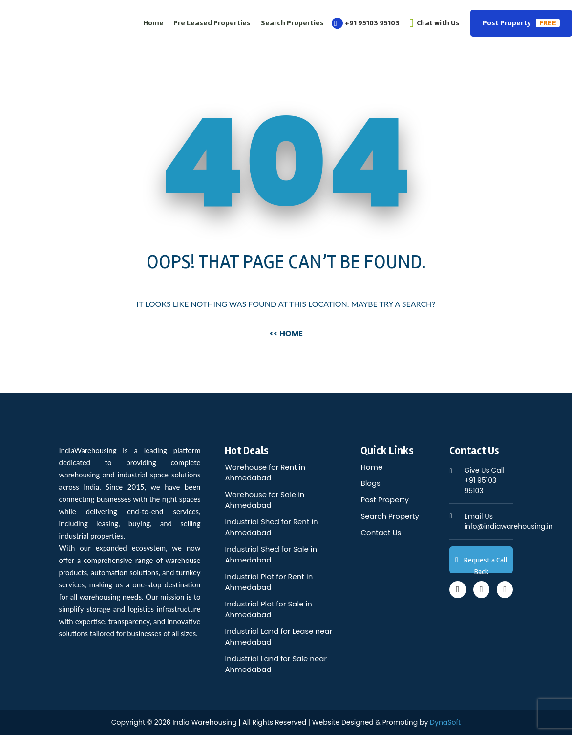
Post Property (521, 23)
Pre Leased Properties (212, 23)
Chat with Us (434, 23)
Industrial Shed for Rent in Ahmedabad (271, 527)
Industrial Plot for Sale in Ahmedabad (268, 609)
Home (153, 23)
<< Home (286, 333)
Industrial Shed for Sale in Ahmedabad (271, 554)
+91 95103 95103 (366, 23)
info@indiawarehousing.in (508, 521)
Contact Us (380, 532)
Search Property (389, 516)
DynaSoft (445, 722)
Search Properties (292, 23)
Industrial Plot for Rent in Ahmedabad (269, 582)
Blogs (370, 483)
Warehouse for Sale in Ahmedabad (264, 500)
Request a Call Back (481, 564)
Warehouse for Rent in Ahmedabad (265, 472)
